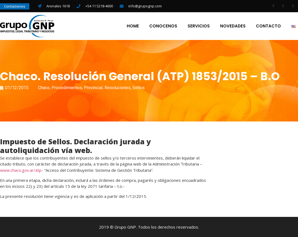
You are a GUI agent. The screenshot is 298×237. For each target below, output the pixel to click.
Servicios (199, 26)
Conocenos (163, 26)
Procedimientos (67, 87)
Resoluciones (117, 87)
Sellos (138, 87)
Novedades (233, 26)
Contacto (268, 26)
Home (133, 26)
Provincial (93, 87)
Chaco (44, 87)
